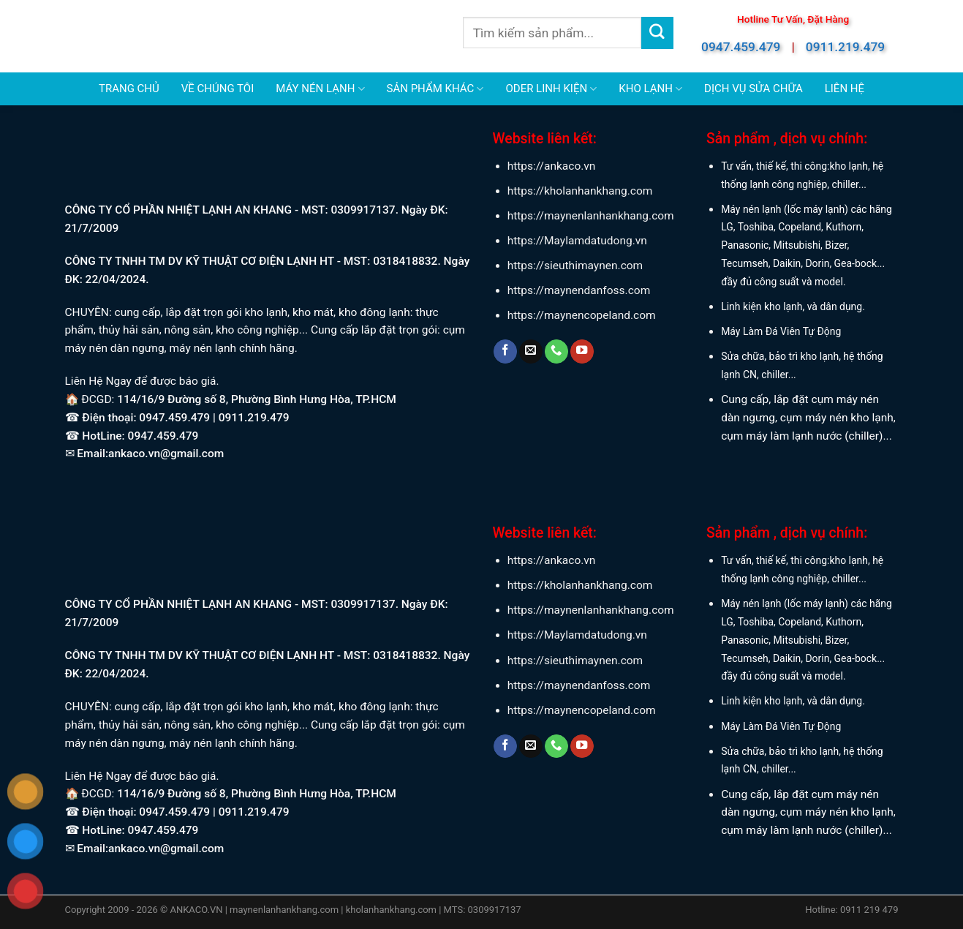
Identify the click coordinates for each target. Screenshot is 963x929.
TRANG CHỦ (129, 88)
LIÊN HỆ (844, 88)
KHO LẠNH (650, 89)
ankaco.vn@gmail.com (166, 453)
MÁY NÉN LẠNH (320, 89)
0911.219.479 (845, 47)
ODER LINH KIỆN (551, 89)
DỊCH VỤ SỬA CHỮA (753, 88)
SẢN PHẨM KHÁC (435, 89)
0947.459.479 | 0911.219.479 (214, 417)
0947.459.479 (740, 47)
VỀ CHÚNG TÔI (217, 88)
